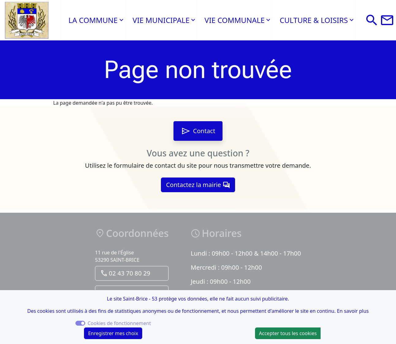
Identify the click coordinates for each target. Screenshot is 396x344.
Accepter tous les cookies (288, 333)
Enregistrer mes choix (113, 333)
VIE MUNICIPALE (161, 20)
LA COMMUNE (92, 20)
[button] (371, 20)
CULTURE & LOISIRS (314, 20)
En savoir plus (353, 311)
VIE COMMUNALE (234, 20)
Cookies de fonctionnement (119, 323)
